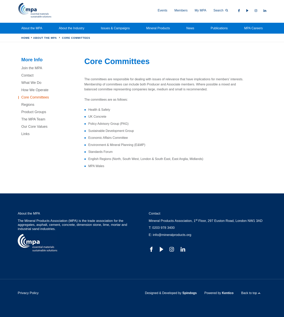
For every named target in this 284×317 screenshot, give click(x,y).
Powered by (219, 293)
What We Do (31, 83)
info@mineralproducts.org (172, 235)
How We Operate (35, 90)
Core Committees (35, 97)
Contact (27, 75)
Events (162, 10)
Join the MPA (31, 68)
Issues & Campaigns (115, 28)
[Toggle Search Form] (219, 10)
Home (25, 38)
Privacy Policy (28, 293)
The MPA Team (33, 119)
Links (25, 134)
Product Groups (33, 112)
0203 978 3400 (163, 228)
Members (181, 10)
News (190, 28)
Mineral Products (158, 28)
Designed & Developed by (171, 293)
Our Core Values (34, 127)
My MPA (200, 10)
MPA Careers (253, 28)
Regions (27, 105)
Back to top (249, 293)
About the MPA (31, 28)
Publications (219, 28)
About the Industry (71, 28)
